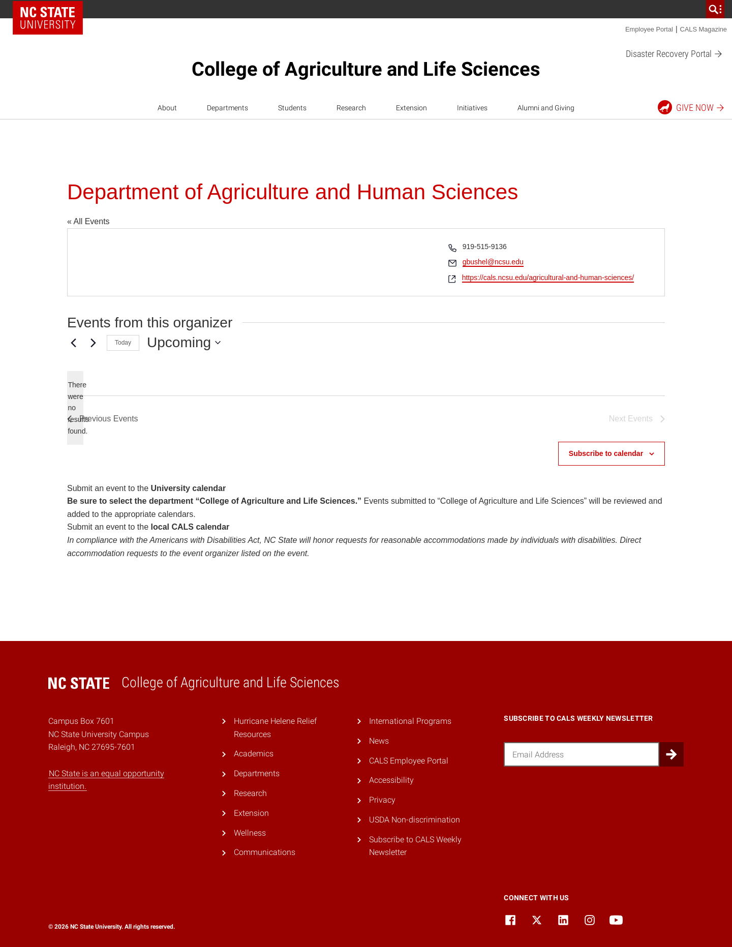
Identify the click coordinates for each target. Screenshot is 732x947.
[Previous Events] (73, 343)
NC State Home (48, 18)
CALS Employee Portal (408, 761)
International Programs (410, 721)
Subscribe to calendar (606, 453)
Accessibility (391, 780)
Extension (411, 108)
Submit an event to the (146, 488)
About (167, 108)
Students (292, 108)
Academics (253, 753)
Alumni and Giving (545, 108)
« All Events (88, 221)
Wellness (250, 833)
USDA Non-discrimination (414, 819)
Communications (264, 852)
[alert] (75, 408)
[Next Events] (93, 343)
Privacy (382, 800)
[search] (715, 9)
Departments (227, 108)
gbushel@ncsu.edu (493, 262)
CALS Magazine (703, 29)
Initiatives (472, 108)
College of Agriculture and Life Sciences (366, 69)
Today (123, 342)
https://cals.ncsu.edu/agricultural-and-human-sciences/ (548, 277)
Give (691, 107)
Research (351, 108)
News (379, 741)
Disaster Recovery (674, 54)
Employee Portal (649, 29)
